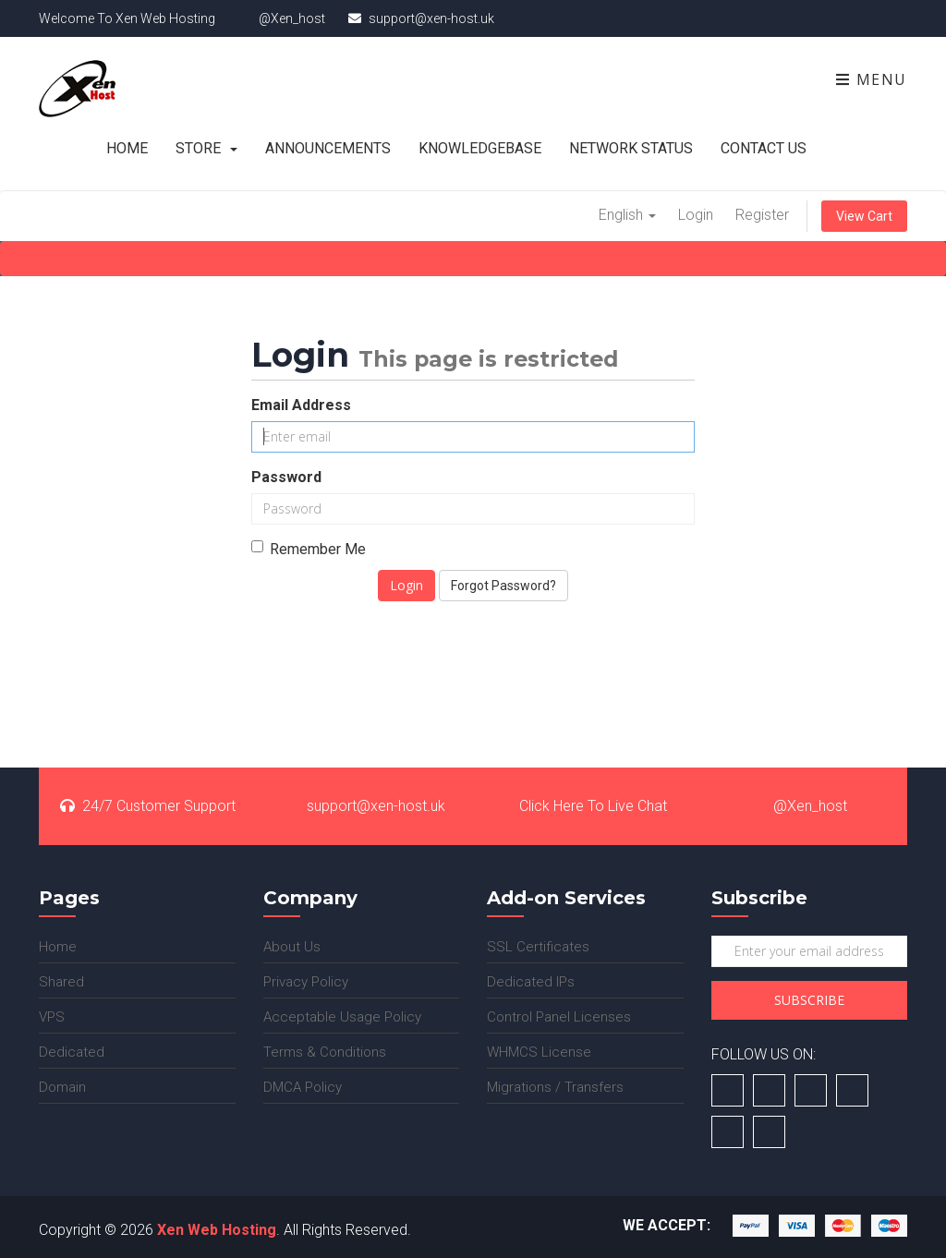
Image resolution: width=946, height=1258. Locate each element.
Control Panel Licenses (559, 1017)
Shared (61, 982)
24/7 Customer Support (148, 806)
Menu (871, 79)
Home (127, 148)
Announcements (328, 148)
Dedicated (71, 1052)
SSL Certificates (538, 946)
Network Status (631, 148)
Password (286, 477)
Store (206, 148)
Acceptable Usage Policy (342, 1017)
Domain (62, 1087)
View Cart (864, 216)
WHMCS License (539, 1052)
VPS (52, 1017)
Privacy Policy (305, 982)
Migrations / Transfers (555, 1087)
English (627, 215)
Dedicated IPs (531, 982)
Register (762, 215)
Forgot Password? (503, 585)
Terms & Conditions (324, 1052)
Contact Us (764, 148)
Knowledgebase (479, 148)
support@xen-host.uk (365, 806)
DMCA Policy (302, 1087)
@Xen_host (799, 806)
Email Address (301, 405)
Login (695, 215)
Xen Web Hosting (216, 1230)
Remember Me (308, 549)
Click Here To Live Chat (582, 806)
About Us (292, 946)
